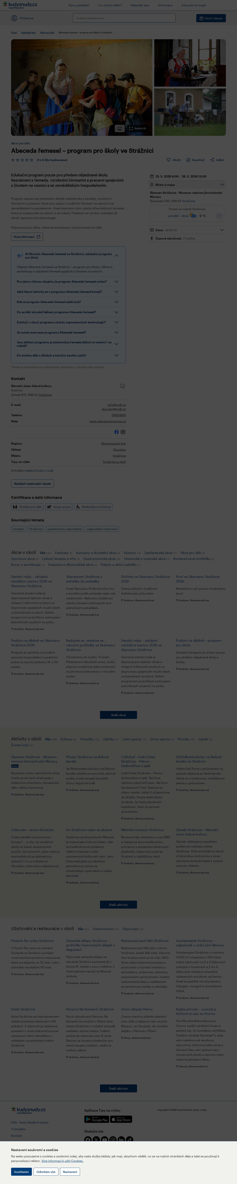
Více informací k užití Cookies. (62, 1161)
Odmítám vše (45, 1171)
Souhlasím (21, 1171)
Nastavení (70, 1171)
